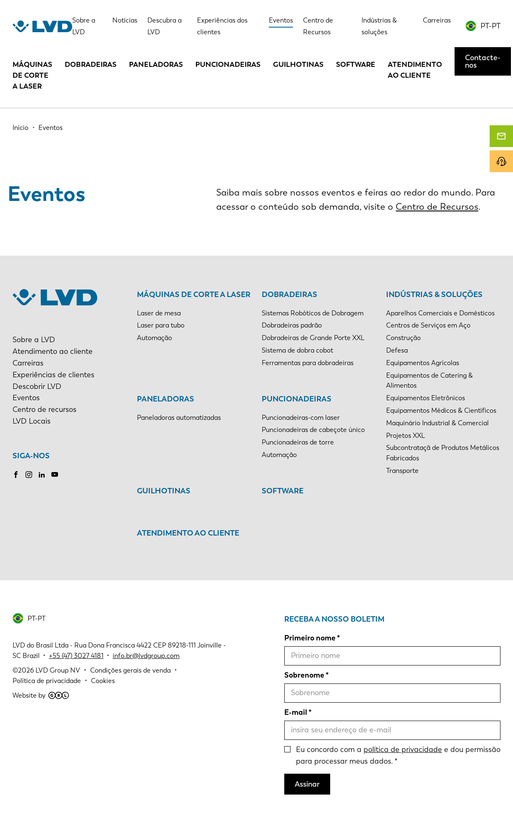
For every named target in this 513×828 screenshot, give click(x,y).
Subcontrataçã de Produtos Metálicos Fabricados (442, 453)
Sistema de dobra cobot (297, 350)
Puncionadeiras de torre (298, 442)
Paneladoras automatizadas (179, 418)
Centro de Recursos (437, 206)
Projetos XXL (405, 435)
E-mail (295, 712)
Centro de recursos (44, 409)
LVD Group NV (57, 670)
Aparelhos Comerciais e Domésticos (440, 313)
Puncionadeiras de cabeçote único (313, 430)
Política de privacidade (47, 681)
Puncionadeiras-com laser (301, 418)
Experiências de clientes (53, 374)
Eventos (281, 20)
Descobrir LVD (37, 386)
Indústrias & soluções (434, 294)
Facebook (16, 474)
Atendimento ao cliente (415, 69)
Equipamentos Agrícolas (422, 363)
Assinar (307, 784)
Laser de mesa (159, 313)
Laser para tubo (160, 325)
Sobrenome (304, 675)
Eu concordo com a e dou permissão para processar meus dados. (398, 755)
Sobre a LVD (34, 339)
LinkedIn (41, 474)
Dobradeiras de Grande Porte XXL (313, 338)
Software (355, 64)
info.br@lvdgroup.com (146, 656)
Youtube (54, 474)
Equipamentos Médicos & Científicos (441, 410)
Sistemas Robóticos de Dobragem (313, 313)
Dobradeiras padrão (292, 325)
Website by (41, 695)
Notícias (124, 20)
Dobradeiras (90, 64)
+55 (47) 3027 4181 (76, 656)
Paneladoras (156, 64)
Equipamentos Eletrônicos (425, 398)
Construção (403, 338)
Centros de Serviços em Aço (428, 325)
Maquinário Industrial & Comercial (437, 423)
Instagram (28, 474)
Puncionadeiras (227, 64)
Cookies (103, 681)
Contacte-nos (482, 61)
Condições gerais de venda (130, 670)
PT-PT (490, 25)
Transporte (402, 471)
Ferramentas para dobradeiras (308, 363)
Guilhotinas (298, 64)
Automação (154, 338)
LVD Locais (32, 421)
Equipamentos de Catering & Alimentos (429, 380)
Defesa (397, 350)
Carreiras (437, 20)
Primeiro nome (310, 638)
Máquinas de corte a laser (32, 75)
